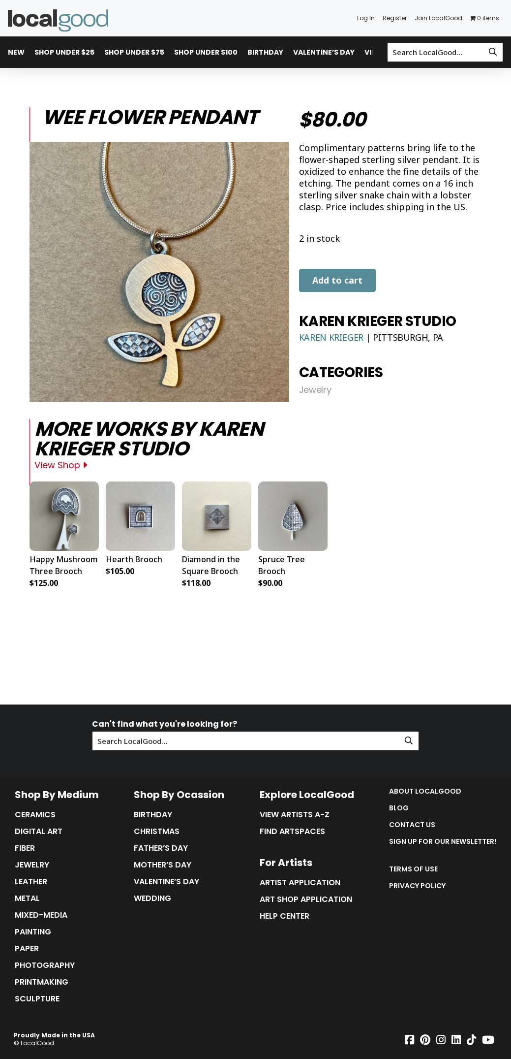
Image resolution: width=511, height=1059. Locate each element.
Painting (33, 932)
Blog (399, 808)
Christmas (157, 831)
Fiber (25, 848)
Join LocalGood (438, 18)
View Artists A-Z (295, 815)
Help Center (284, 916)
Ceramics (35, 815)
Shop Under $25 (64, 52)
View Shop (60, 465)
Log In (366, 18)
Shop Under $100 (206, 52)
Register (395, 18)
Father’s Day (161, 848)
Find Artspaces (292, 831)
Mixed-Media (41, 915)
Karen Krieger (332, 337)
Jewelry (315, 389)
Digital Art (38, 831)
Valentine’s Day (324, 52)
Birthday (265, 52)
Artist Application (300, 883)
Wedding (152, 898)
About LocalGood (425, 791)
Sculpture (37, 999)
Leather (31, 882)
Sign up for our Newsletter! (442, 841)
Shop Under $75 (134, 52)
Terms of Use (413, 869)
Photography (45, 965)
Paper (27, 949)
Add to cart (337, 280)
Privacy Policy (417, 886)
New (16, 52)
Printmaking (41, 982)
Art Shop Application (306, 899)
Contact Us (412, 825)
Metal (27, 898)
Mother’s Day (162, 865)
